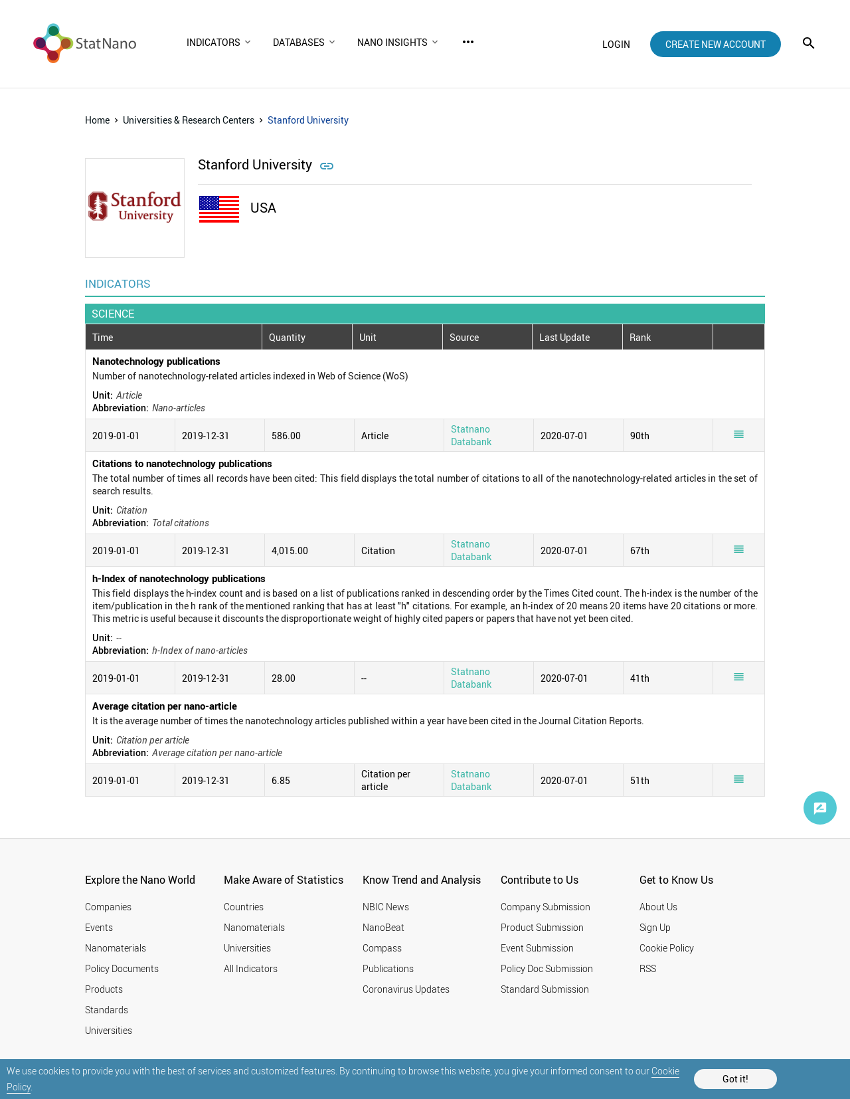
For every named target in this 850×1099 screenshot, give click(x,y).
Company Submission (545, 906)
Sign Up (655, 927)
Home (97, 120)
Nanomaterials (115, 948)
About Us (658, 906)
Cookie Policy (666, 948)
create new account (715, 44)
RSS (647, 968)
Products (104, 989)
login (616, 44)
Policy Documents (122, 968)
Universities (108, 1030)
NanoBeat (383, 927)
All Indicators (251, 968)
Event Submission (537, 948)
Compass (382, 948)
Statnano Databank (471, 435)
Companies (108, 906)
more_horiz (468, 42)
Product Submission (542, 927)
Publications (388, 968)
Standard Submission (545, 989)
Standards (106, 1009)
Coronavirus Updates (406, 989)
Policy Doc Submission (547, 968)
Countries (244, 906)
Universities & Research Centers (188, 120)
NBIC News (386, 906)
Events (99, 927)
